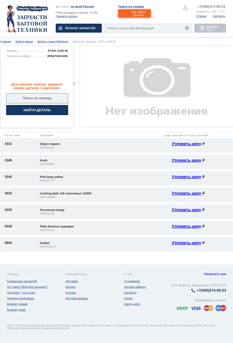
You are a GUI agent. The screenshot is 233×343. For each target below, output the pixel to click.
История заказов (76, 298)
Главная (5, 41)
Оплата (70, 287)
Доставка (71, 281)
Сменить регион (66, 16)
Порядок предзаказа (20, 298)
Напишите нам (215, 274)
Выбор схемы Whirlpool (53, 41)
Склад (128, 298)
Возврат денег (16, 309)
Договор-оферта (135, 287)
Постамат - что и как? (21, 292)
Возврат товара (17, 304)
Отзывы (201, 16)
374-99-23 (211, 6)
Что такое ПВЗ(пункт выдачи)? (27, 287)
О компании (132, 281)
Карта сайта (132, 304)
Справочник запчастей (22, 281)
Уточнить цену (186, 143)
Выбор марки (24, 41)
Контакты (219, 16)
